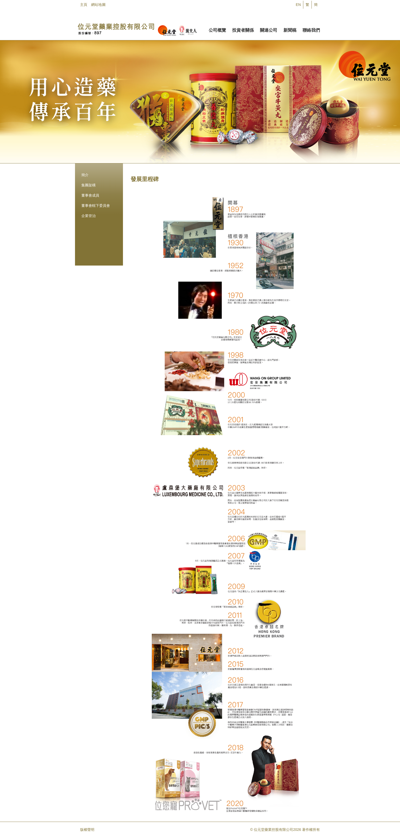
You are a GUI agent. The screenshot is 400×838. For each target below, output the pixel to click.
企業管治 (88, 216)
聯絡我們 (311, 29)
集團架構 (88, 185)
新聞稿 (289, 29)
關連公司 (268, 29)
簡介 (85, 175)
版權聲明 (87, 830)
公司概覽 (217, 29)
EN (298, 5)
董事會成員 (90, 195)
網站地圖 (98, 5)
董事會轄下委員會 (95, 205)
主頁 (84, 5)
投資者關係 (243, 29)
